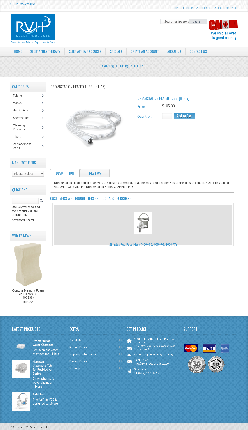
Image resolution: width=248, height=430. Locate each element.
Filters (17, 136)
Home (18, 51)
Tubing (124, 66)
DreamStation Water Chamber (43, 343)
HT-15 (139, 66)
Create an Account (145, 51)
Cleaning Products (21, 127)
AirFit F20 (39, 394)
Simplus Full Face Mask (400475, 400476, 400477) (143, 244)
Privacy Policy (78, 361)
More (55, 354)
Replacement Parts (22, 146)
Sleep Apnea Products (85, 51)
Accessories (23, 118)
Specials (116, 51)
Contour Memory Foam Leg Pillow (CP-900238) (28, 294)
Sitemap (74, 368)
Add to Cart (185, 116)
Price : (141, 106)
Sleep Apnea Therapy (45, 51)
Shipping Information (83, 354)
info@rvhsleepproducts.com (152, 363)
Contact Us (198, 51)
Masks (19, 103)
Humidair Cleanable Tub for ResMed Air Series (42, 367)
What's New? (21, 236)
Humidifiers (23, 110)
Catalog (108, 66)
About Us (174, 51)
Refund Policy (78, 347)
